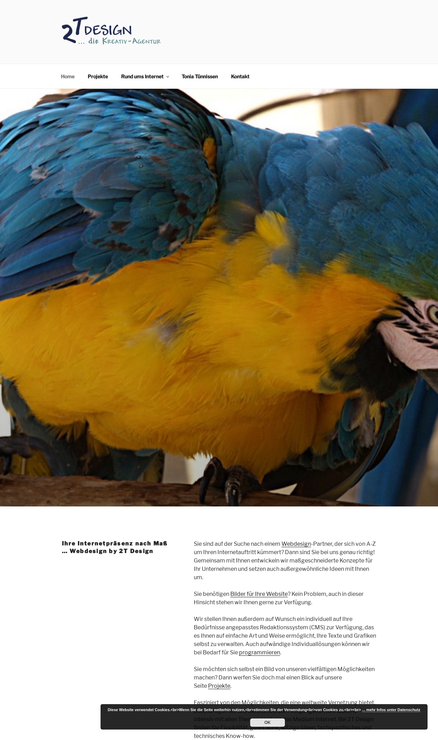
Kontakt (240, 76)
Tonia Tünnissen (200, 76)
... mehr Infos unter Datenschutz (391, 710)
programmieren (259, 652)
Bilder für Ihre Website (259, 594)
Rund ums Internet (145, 76)
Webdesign (296, 544)
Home (67, 76)
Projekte (98, 76)
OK (267, 722)
